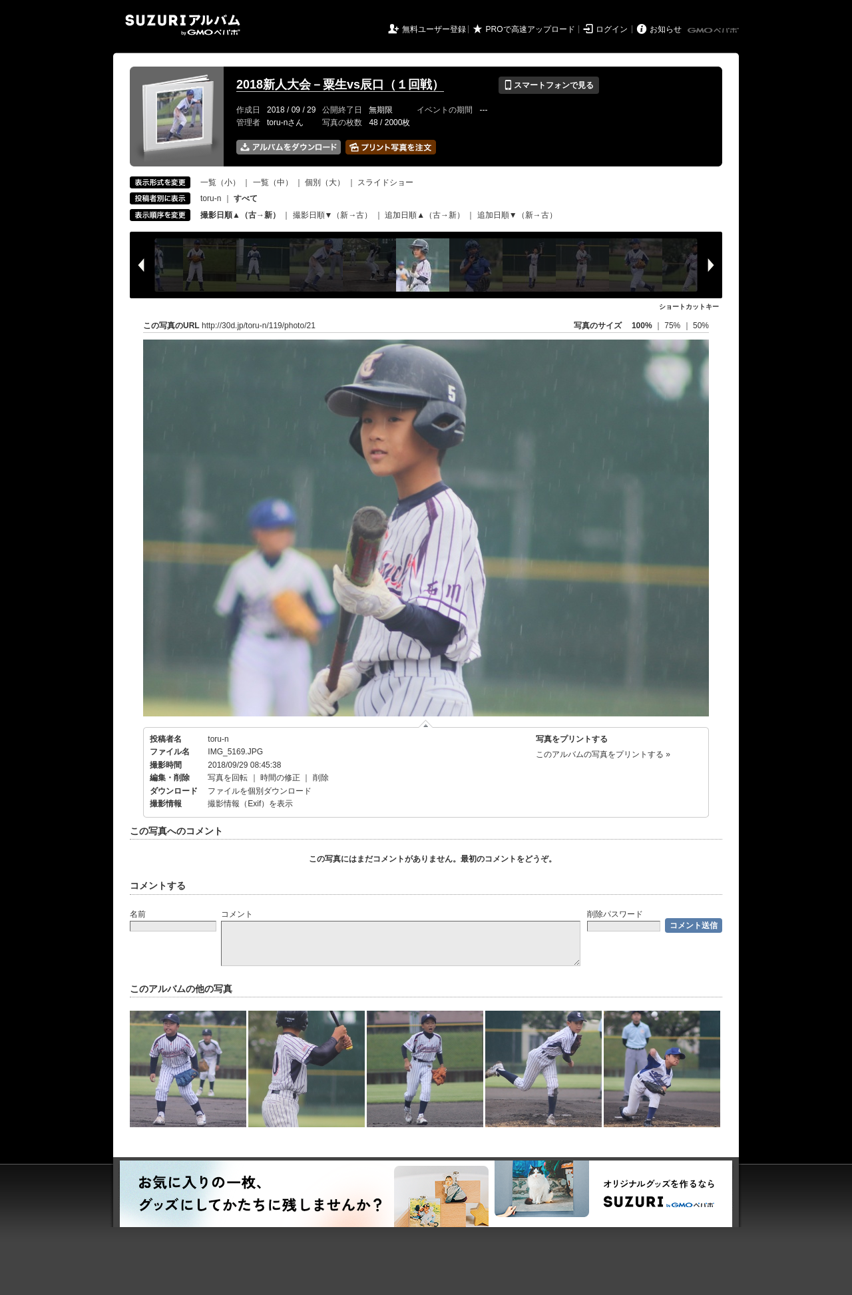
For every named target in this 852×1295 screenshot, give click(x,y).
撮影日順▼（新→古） (333, 215)
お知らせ (666, 29)
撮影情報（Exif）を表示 (250, 803)
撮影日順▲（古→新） (240, 215)
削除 (321, 777)
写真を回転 (228, 777)
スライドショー (385, 182)
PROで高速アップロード (530, 29)
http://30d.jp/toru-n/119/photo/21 (259, 325)
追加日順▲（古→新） (425, 215)
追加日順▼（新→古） (517, 215)
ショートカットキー (689, 306)
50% (701, 325)
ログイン (612, 29)
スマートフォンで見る (549, 85)
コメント (237, 914)
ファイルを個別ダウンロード (260, 791)
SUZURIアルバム (182, 25)
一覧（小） (220, 182)
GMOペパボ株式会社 (714, 30)
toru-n (210, 198)
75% (673, 325)
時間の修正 (280, 777)
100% (642, 325)
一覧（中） (273, 182)
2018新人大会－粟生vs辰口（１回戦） (340, 84)
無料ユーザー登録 (434, 29)
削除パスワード (615, 914)
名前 (138, 914)
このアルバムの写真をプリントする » (603, 754)
